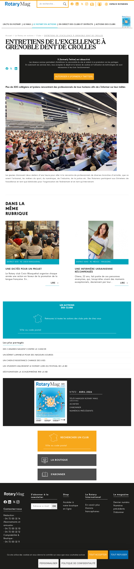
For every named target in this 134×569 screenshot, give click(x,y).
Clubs (38, 36)
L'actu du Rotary (12, 24)
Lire (53, 283)
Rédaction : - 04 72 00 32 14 (12, 517)
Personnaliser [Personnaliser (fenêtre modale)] (48, 563)
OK (54, 506)
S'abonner (75, 407)
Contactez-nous (13, 509)
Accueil (8, 36)
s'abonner (53, 474)
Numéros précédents (81, 411)
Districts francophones (92, 510)
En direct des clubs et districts (76, 24)
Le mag (27, 24)
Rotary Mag (18, 4)
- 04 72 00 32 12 (12, 532)
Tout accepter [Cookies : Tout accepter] (98, 555)
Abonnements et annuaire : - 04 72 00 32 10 (12, 525)
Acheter (74, 404)
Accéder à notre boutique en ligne (70, 505)
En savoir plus (92, 505)
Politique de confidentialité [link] (78, 563)
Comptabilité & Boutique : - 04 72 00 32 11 (12, 538)
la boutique (54, 460)
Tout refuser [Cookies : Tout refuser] (119, 555)
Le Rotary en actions (44, 24)
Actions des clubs (105, 24)
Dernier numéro (121, 502)
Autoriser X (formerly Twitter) (74, 76)
